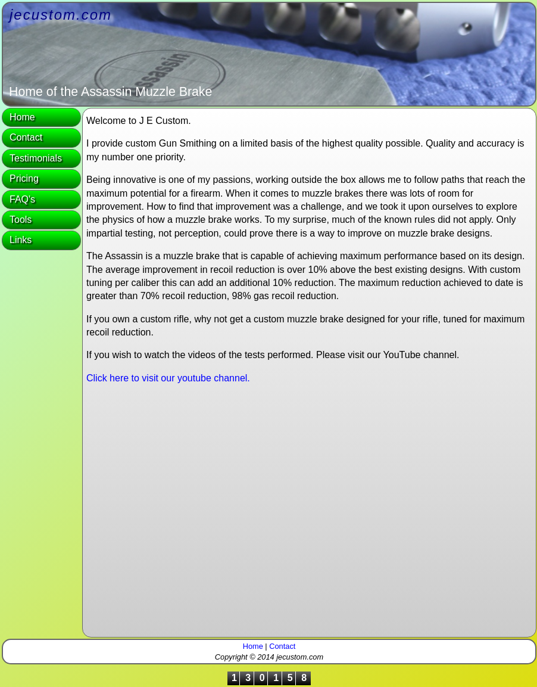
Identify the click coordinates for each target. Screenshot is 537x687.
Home (22, 117)
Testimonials (36, 158)
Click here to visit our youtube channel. (168, 378)
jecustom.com (61, 15)
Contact (26, 137)
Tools (21, 220)
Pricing (24, 178)
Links (21, 240)
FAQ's (22, 199)
